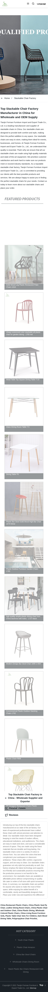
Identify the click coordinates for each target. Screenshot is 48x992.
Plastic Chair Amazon (26, 947)
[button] (28, 3)
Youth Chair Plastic (26, 940)
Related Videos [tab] (15, 808)
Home (7, 98)
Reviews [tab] (11, 815)
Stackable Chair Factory (25, 98)
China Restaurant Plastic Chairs (14, 905)
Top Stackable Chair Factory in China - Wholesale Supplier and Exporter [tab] (23, 798)
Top (41, 985)
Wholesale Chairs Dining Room (26, 962)
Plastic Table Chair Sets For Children (21, 916)
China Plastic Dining (25, 910)
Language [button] (41, 4)
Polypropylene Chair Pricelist (24, 919)
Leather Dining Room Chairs (18, 908)
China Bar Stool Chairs (26, 954)
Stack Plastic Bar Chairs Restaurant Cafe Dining (26, 970)
